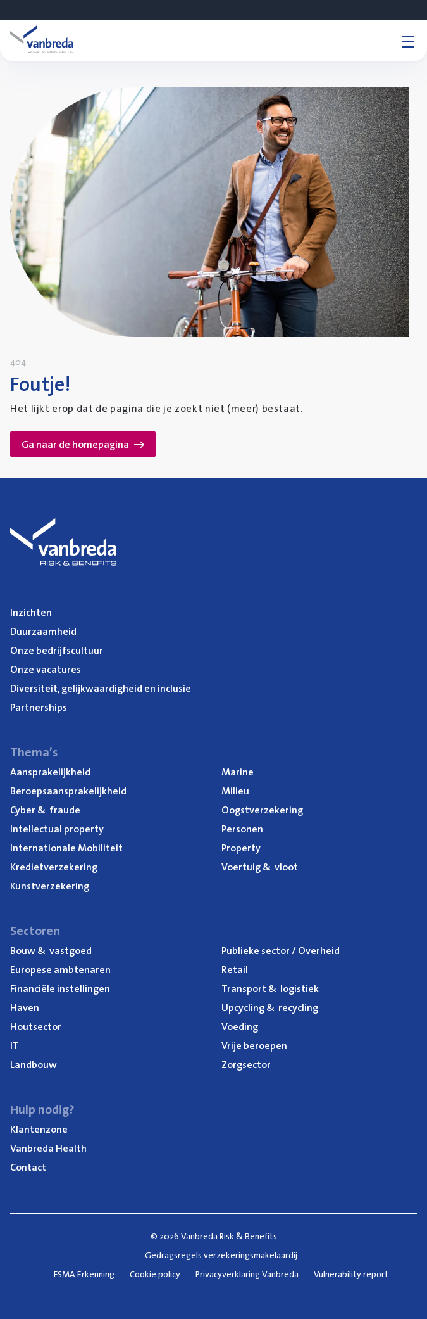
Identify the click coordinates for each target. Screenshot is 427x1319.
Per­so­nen (242, 828)
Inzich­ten (31, 612)
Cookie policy (155, 1274)
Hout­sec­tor (35, 1026)
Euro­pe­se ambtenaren (60, 969)
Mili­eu (235, 790)
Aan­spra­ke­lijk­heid (50, 771)
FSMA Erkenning (84, 1274)
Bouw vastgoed (51, 950)
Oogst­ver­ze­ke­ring (262, 809)
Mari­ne (237, 771)
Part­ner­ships (38, 707)
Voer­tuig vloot (259, 866)
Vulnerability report (351, 1274)
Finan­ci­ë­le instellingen (60, 988)
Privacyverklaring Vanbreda (247, 1274)
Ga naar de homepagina (83, 444)
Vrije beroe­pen (254, 1045)
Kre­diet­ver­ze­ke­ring (53, 866)
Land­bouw (33, 1064)
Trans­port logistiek (270, 988)
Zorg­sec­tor (246, 1064)
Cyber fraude (45, 809)
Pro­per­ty (241, 847)
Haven (24, 1007)
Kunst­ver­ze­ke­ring (49, 885)
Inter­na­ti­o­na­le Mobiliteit (66, 847)
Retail (234, 969)
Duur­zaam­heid (43, 631)
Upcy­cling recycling (269, 1007)
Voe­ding (239, 1026)
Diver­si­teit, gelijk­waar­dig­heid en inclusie (100, 688)
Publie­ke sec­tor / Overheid (280, 950)
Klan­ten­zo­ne (39, 1129)
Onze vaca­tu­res (45, 669)
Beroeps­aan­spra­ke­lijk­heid (68, 790)
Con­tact (28, 1167)
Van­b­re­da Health (48, 1148)
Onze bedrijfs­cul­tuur (56, 650)
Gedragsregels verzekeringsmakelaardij (221, 1255)
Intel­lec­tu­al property (57, 828)
